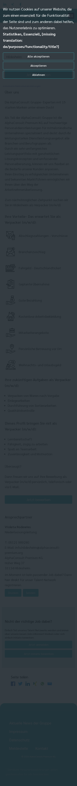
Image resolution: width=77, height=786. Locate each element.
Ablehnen (38, 75)
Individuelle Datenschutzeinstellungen (22, 85)
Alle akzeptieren (38, 56)
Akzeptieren (38, 65)
